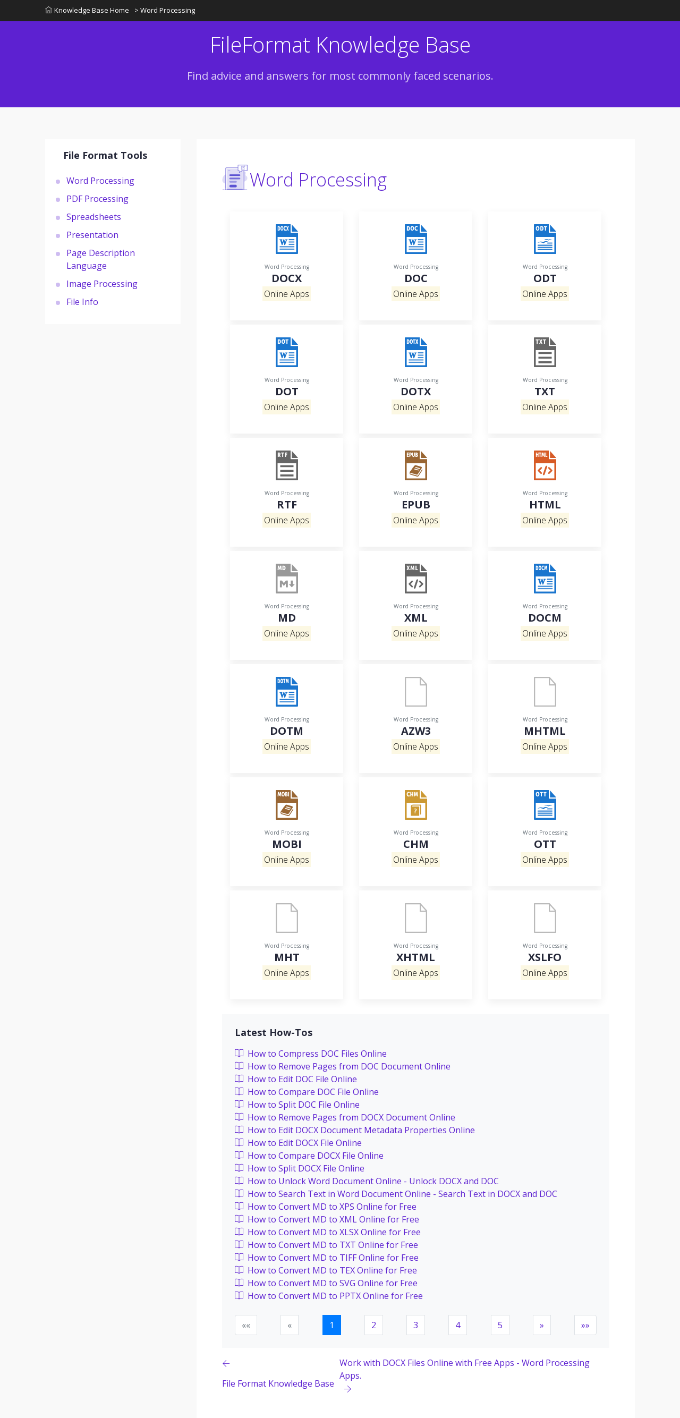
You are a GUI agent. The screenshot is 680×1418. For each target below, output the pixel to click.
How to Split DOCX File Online (299, 1168)
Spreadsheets (93, 216)
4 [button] (457, 1325)
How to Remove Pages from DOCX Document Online (345, 1117)
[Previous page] (280, 1376)
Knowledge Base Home (87, 10)
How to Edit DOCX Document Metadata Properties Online (355, 1130)
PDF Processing (97, 198)
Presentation (92, 234)
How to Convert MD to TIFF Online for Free (327, 1257)
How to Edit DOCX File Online (298, 1143)
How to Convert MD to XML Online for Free (327, 1219)
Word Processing (100, 180)
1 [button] (331, 1325)
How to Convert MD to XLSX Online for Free (328, 1232)
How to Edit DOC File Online (296, 1079)
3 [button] (415, 1325)
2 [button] (373, 1325)
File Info (82, 301)
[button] (542, 1325)
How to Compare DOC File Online (307, 1092)
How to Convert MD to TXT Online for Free (326, 1245)
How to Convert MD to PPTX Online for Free (329, 1296)
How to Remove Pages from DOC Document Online (342, 1066)
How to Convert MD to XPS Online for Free (325, 1206)
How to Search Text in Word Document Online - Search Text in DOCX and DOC (396, 1194)
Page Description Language (100, 259)
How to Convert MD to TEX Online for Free (326, 1270)
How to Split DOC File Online (297, 1104)
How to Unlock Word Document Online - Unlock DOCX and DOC (367, 1181)
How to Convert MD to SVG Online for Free (326, 1283)
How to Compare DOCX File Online (309, 1155)
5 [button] (500, 1325)
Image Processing (102, 283)
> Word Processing (164, 10)
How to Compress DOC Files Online (311, 1053)
